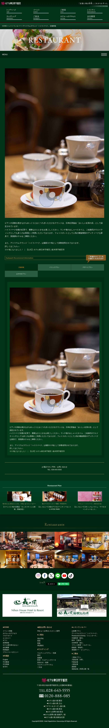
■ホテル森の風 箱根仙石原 (54, 717)
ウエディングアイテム (45, 665)
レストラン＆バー (15, 26)
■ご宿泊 (40, 635)
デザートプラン (88, 267)
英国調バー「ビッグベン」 (81, 650)
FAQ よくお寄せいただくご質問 (48, 631)
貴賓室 (74, 666)
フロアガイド (7, 635)
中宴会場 (75, 662)
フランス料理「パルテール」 (82, 645)
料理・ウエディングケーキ (46, 660)
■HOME (6, 627)
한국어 (5, 666)
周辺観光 (40, 645)
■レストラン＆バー (79, 627)
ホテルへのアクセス (10, 633)
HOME (4, 26)
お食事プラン (76, 631)
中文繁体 (6, 662)
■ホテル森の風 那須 (54, 709)
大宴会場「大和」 (78, 659)
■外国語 (6, 656)
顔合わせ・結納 (42, 662)
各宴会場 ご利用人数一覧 (80, 669)
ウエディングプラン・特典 (46, 653)
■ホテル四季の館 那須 (54, 712)
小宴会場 (75, 664)
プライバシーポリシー (10, 652)
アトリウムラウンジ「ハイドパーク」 (85, 633)
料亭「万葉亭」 (77, 640)
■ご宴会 (75, 654)
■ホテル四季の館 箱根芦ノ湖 (55, 715)
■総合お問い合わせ (44, 627)
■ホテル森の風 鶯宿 (54, 701)
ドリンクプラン (54, 267)
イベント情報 (7, 631)
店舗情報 (21, 267)
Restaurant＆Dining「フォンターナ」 (85, 635)
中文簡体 (6, 664)
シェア (42, 582)
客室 (38, 641)
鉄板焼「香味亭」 (78, 647)
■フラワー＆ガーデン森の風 (54, 706)
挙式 (38, 655)
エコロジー (7, 638)
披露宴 (39, 658)
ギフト (5, 640)
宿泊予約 (40, 638)
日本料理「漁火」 (78, 643)
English (5, 659)
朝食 (38, 643)
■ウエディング (43, 649)
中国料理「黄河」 (78, 638)
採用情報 (6, 643)
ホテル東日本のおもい (10, 645)
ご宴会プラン (76, 657)
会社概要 (6, 647)
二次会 (39, 667)
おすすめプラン (21, 274)
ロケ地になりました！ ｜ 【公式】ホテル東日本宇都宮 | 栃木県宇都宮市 (35, 250)
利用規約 (6, 650)
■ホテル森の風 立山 (54, 703)
